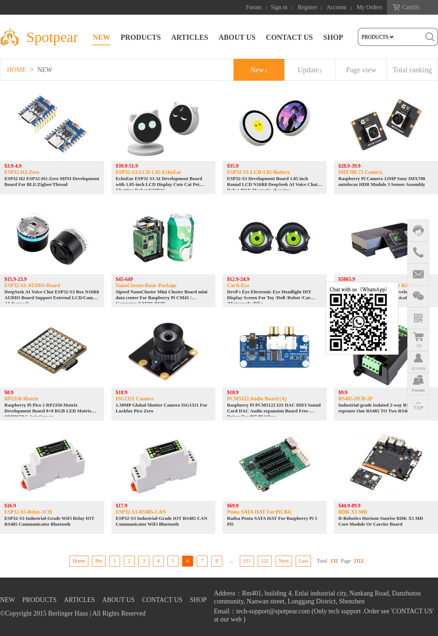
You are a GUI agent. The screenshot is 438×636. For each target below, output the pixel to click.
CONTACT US (289, 37)
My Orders (369, 7)
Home (79, 561)
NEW (101, 37)
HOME (16, 69)
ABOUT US (237, 37)
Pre (98, 561)
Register (307, 7)
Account (336, 7)
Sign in (279, 7)
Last (303, 561)
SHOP (333, 37)
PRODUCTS (141, 37)
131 (247, 561)
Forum (254, 7)
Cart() (410, 7)
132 (265, 561)
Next (284, 561)
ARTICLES (189, 37)
